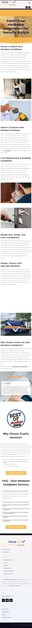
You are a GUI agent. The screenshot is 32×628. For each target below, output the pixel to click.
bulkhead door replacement (20, 366)
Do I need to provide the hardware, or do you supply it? (15, 516)
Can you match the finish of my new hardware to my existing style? (16, 513)
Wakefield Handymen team (10, 579)
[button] (29, 3)
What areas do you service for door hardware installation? (15, 520)
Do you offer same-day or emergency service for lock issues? (16, 509)
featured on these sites (15, 585)
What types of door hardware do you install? (15, 491)
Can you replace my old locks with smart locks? (16, 502)
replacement (7, 150)
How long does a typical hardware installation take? (16, 505)
